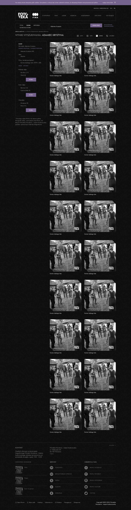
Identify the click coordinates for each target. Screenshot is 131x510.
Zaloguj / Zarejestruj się (101, 8)
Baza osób (31, 502)
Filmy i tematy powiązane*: (26, 60)
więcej (52, 453)
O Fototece (46, 15)
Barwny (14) (24, 88)
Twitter (89, 493)
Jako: (20, 54)
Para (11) (23, 106)
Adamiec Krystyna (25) (27, 51)
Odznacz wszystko (36, 48)
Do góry (112, 445)
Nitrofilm (56, 493)
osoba (28, 25)
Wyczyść (25, 65)
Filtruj (31, 79)
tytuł (21, 25)
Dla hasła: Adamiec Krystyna (27, 46)
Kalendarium (85, 15)
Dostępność (77, 502)
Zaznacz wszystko (24, 48)
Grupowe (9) (24, 103)
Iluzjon (55, 487)
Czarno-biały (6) (25, 90)
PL (114, 8)
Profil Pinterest (92, 474)
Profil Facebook (93, 467)
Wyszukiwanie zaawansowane (109, 25)
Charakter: (22, 100)
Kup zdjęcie (110, 15)
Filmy (56, 15)
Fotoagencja (67, 502)
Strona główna (19, 31)
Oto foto (98, 15)
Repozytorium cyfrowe (61, 474)
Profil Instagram (93, 480)
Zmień (20, 65)
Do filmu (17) (25, 72)
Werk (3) (23, 75)
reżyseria (37, 25)
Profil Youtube (92, 487)
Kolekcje (73, 15)
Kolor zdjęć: (22, 85)
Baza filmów (20, 502)
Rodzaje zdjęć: (23, 69)
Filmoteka (56, 467)
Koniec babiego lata (55, 75)
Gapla (54, 480)
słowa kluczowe (25, 27)
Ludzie (64, 15)
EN (111, 8)
